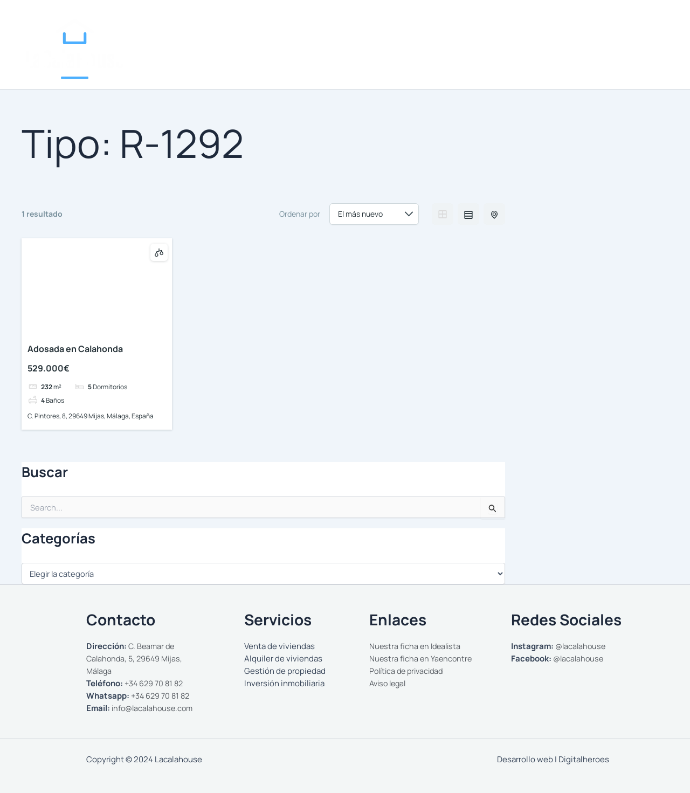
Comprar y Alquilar (450, 58)
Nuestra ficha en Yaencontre (421, 658)
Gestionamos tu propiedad (556, 58)
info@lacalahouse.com (154, 708)
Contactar (641, 58)
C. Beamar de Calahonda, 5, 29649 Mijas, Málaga (136, 658)
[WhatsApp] (655, 25)
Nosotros (378, 58)
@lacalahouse (581, 646)
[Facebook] (639, 25)
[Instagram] (623, 25)
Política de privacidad (409, 671)
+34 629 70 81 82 (156, 683)
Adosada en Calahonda (75, 349)
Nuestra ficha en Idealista (416, 646)
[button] (485, 58)
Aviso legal (389, 683)
